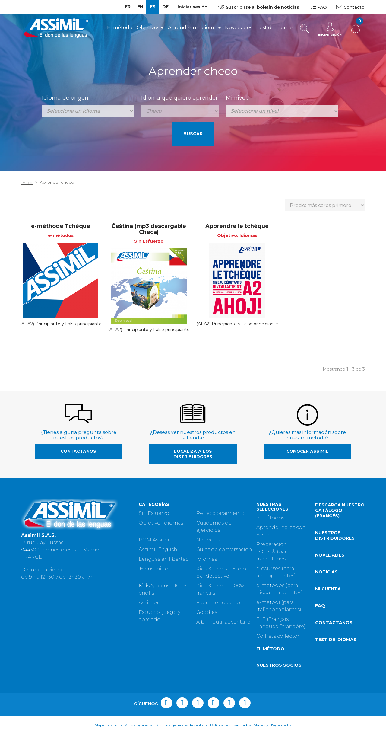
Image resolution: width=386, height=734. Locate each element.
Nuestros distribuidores (335, 535)
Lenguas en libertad (164, 559)
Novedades (238, 27)
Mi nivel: (237, 98)
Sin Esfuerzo (154, 513)
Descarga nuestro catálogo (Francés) (340, 510)
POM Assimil (155, 540)
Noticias (326, 572)
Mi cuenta (328, 589)
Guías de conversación (224, 549)
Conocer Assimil (307, 451)
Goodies (206, 612)
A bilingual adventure (223, 622)
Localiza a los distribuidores (192, 454)
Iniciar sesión (192, 7)
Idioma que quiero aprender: (180, 98)
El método (119, 27)
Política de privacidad (228, 725)
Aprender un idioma (194, 27)
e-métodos (270, 518)
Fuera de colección (219, 602)
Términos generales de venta (179, 725)
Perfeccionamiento (220, 513)
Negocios (208, 540)
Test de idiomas (275, 27)
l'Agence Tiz (281, 725)
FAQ (320, 605)
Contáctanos (78, 451)
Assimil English (158, 549)
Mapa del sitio (106, 725)
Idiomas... (208, 559)
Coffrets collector (277, 636)
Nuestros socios (279, 665)
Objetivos (150, 27)
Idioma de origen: (65, 98)
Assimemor (153, 602)
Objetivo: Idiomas (161, 523)
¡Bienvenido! (154, 569)
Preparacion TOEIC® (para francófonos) (272, 551)
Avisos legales (136, 725)
